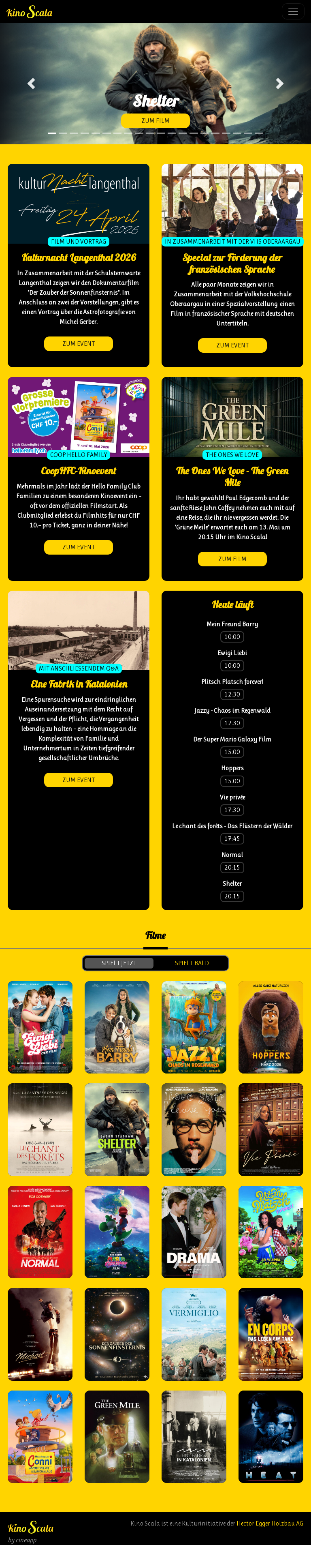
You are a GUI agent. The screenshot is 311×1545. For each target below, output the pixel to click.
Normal (232, 855)
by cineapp (22, 1540)
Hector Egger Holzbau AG (269, 1523)
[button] (31, 83)
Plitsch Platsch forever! (232, 682)
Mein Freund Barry (232, 624)
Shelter (232, 883)
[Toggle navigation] (293, 11)
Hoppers (232, 768)
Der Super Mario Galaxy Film (232, 739)
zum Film (155, 120)
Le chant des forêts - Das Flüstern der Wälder (232, 826)
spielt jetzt (119, 963)
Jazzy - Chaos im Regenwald (232, 710)
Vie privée (232, 797)
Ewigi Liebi (232, 653)
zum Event (78, 343)
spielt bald (192, 963)
